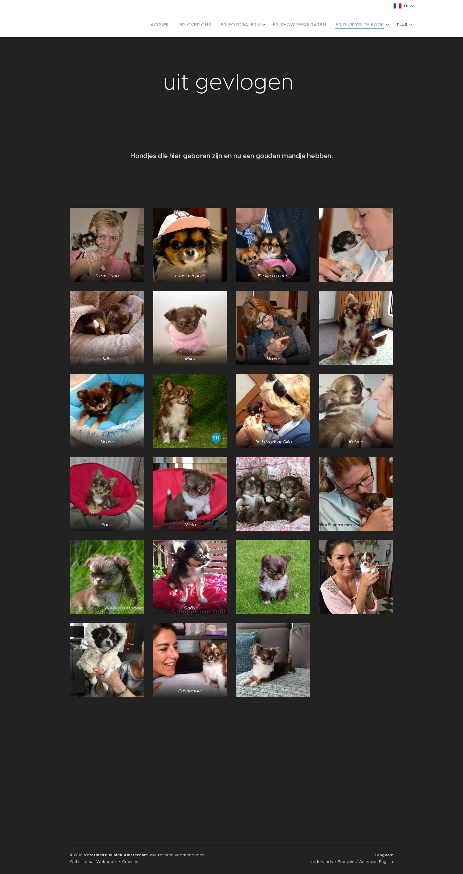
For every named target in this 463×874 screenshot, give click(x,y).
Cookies (130, 861)
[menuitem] (139, 24)
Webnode (106, 861)
